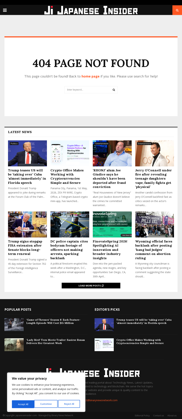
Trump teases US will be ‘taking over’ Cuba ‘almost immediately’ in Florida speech (27, 176)
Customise (23, 404)
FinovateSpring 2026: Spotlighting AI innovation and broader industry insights (110, 249)
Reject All (46, 404)
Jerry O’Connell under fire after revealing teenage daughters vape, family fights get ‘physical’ (153, 178)
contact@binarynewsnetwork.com (97, 400)
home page (91, 76)
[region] (46, 393)
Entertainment (101, 143)
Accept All (69, 404)
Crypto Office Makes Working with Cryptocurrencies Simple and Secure (67, 176)
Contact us (158, 415)
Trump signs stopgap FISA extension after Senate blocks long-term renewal (25, 247)
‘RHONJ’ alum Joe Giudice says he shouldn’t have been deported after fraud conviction (109, 178)
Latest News (20, 132)
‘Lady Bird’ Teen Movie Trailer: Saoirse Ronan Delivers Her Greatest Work (55, 341)
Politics (14, 143)
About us (171, 415)
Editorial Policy (142, 415)
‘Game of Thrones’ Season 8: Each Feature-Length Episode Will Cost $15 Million (53, 321)
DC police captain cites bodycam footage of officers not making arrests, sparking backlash (69, 249)
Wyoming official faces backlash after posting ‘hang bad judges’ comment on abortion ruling (153, 249)
